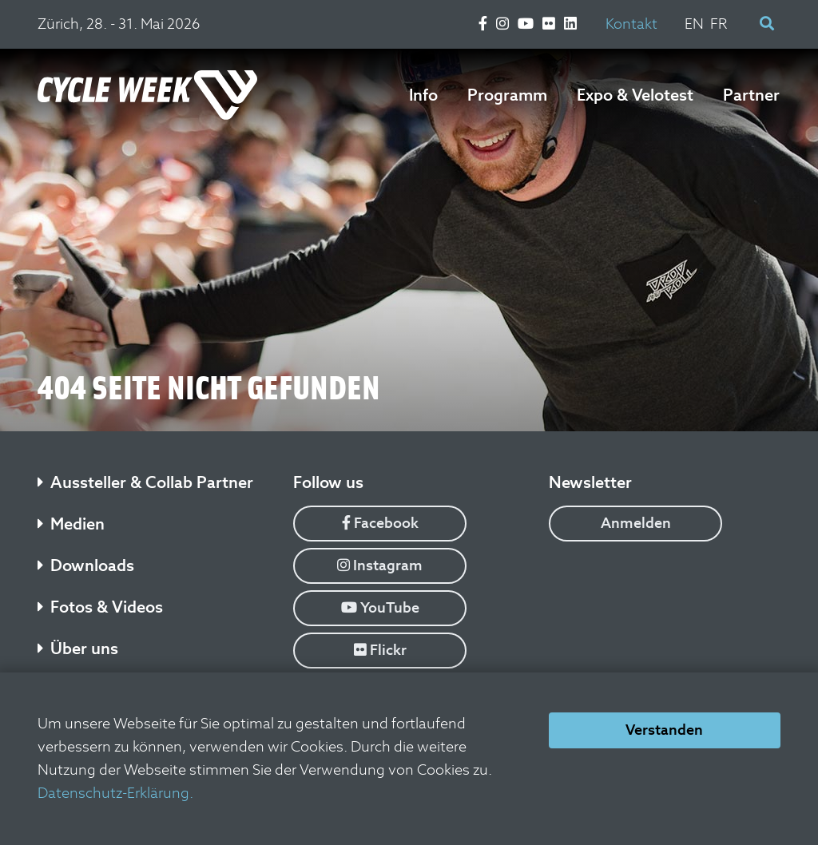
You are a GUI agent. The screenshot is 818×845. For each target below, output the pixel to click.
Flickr (380, 650)
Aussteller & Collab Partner (145, 482)
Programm (507, 95)
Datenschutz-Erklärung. (115, 793)
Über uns (78, 648)
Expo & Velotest (635, 95)
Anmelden (636, 523)
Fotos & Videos (100, 607)
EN (694, 23)
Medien (71, 524)
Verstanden (664, 729)
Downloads (86, 565)
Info (423, 95)
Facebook (380, 523)
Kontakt (631, 23)
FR (719, 23)
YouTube (380, 607)
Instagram (380, 565)
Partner (751, 95)
